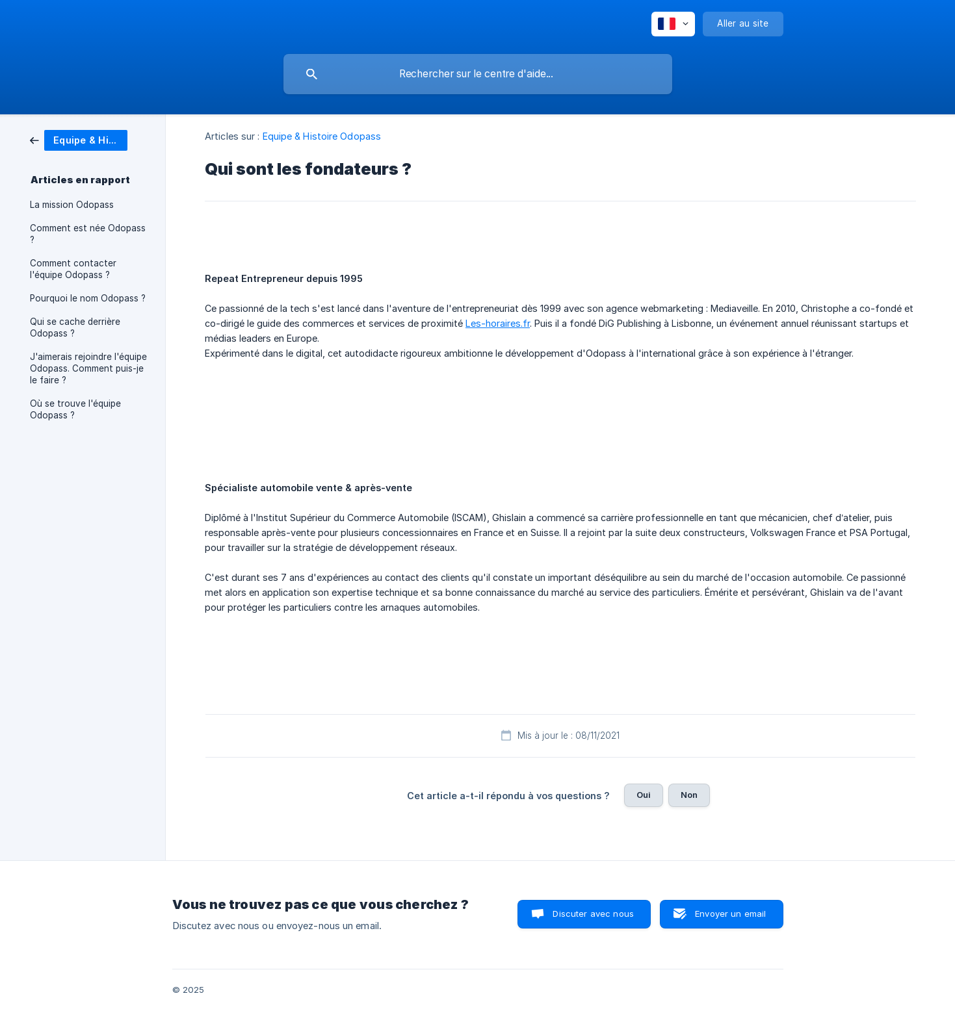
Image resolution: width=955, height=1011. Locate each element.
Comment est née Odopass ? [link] (88, 234)
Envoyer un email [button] (730, 913)
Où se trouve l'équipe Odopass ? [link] (75, 409)
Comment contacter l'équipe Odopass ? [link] (73, 269)
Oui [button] (643, 794)
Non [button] (689, 794)
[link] (78, 139)
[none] (673, 24)
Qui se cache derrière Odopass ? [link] (75, 327)
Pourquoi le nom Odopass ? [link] (88, 298)
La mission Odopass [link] (72, 204)
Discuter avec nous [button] (593, 913)
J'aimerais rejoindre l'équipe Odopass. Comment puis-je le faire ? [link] (88, 368)
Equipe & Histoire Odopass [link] (322, 136)
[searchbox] (477, 74)
